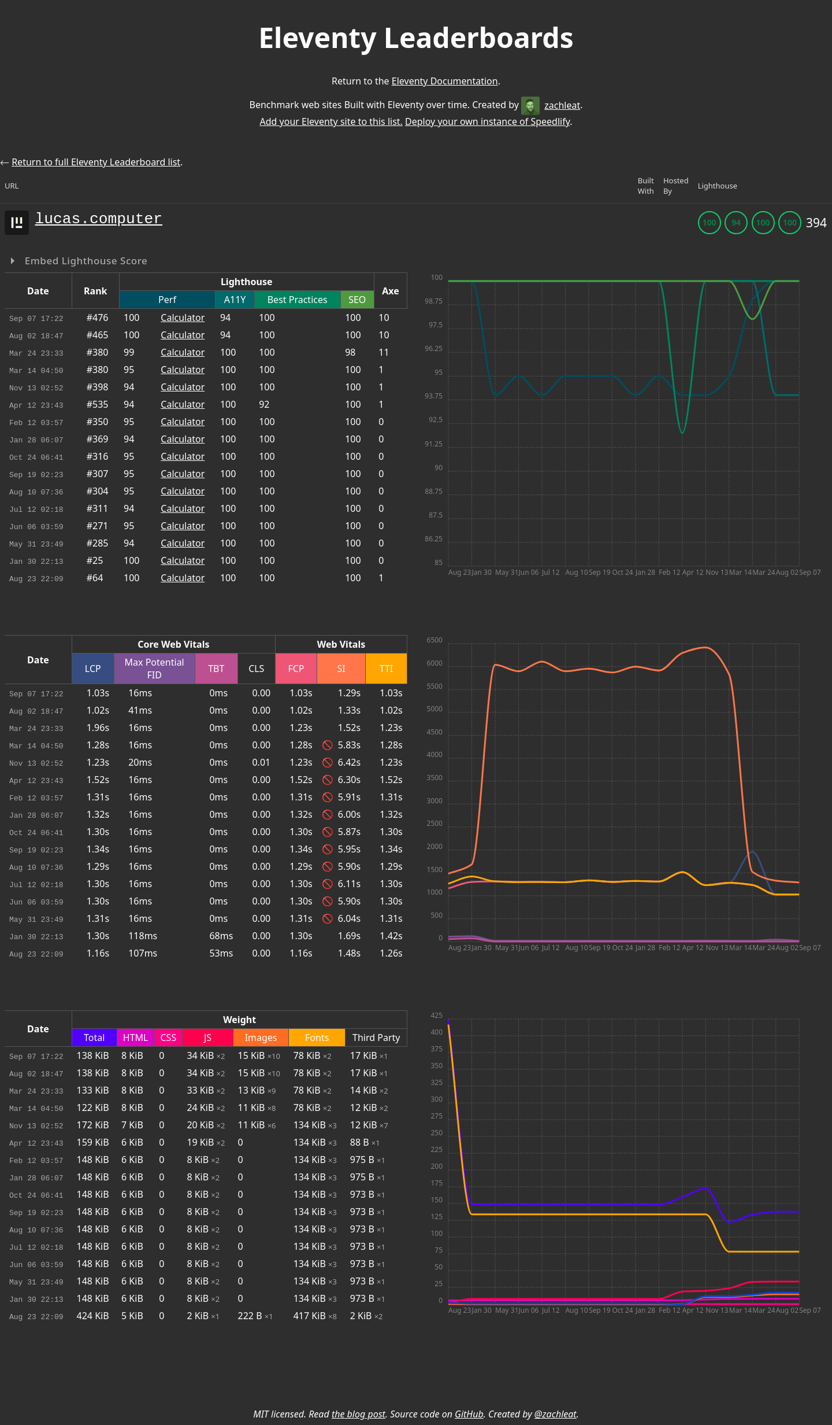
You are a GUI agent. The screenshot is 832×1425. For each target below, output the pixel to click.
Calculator (183, 317)
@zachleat (555, 1414)
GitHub (469, 1414)
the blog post (358, 1414)
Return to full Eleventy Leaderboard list (96, 162)
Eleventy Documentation (445, 81)
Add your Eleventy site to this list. (330, 121)
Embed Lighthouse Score (85, 260)
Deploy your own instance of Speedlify (487, 121)
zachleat (550, 105)
